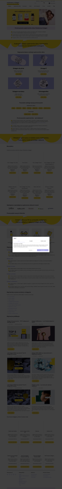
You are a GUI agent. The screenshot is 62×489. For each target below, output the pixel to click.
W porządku (43, 250)
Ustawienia (31, 250)
